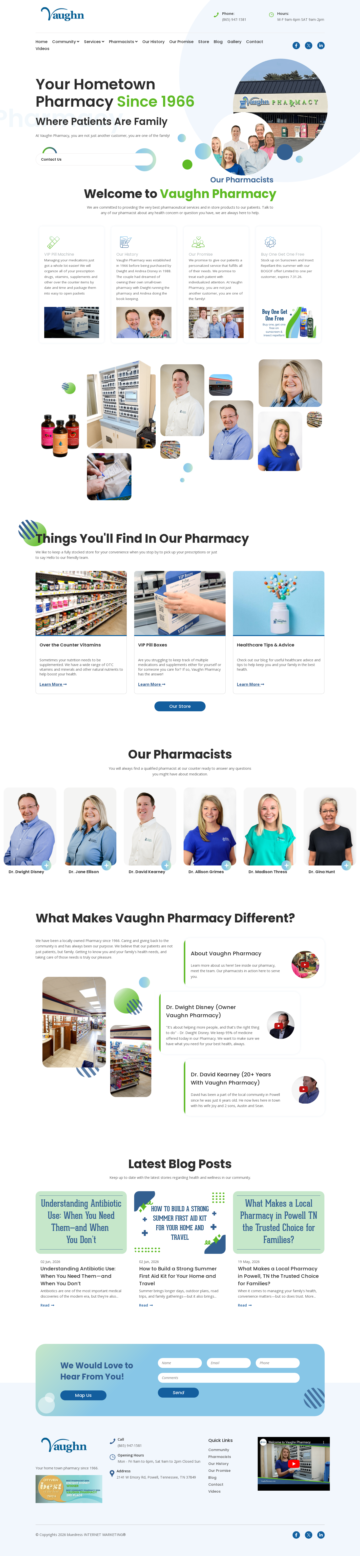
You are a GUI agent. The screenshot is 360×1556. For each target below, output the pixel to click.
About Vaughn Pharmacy (226, 953)
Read (47, 1305)
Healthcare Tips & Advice (265, 645)
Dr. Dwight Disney (26, 871)
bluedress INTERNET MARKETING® (96, 1534)
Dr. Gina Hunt (322, 871)
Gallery (234, 42)
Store (203, 42)
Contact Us (51, 159)
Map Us (83, 1395)
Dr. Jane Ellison (84, 871)
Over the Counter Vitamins (70, 645)
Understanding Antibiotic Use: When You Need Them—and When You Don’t (78, 1275)
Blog (218, 42)
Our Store (180, 706)
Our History (153, 42)
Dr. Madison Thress (268, 871)
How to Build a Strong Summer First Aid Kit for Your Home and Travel (178, 1275)
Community (65, 42)
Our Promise (181, 42)
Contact (254, 42)
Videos (42, 48)
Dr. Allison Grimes (206, 871)
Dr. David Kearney (147, 871)
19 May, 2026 (249, 1261)
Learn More (53, 684)
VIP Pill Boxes (152, 645)
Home (41, 42)
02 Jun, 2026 (50, 1261)
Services (94, 42)
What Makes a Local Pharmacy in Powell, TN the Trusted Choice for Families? (278, 1275)
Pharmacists (123, 42)
